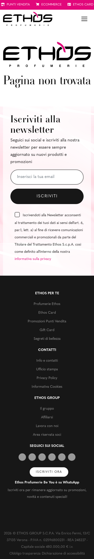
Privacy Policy (47, 378)
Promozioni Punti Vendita (47, 321)
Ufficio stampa (47, 369)
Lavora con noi (47, 426)
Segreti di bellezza (47, 339)
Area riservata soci (47, 435)
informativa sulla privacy (33, 259)
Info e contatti (47, 361)
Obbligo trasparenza (25, 554)
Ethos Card (47, 313)
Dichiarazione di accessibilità (63, 554)
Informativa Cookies (47, 387)
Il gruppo (47, 409)
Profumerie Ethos (47, 304)
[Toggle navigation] (84, 19)
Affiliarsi (47, 417)
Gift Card (47, 330)
